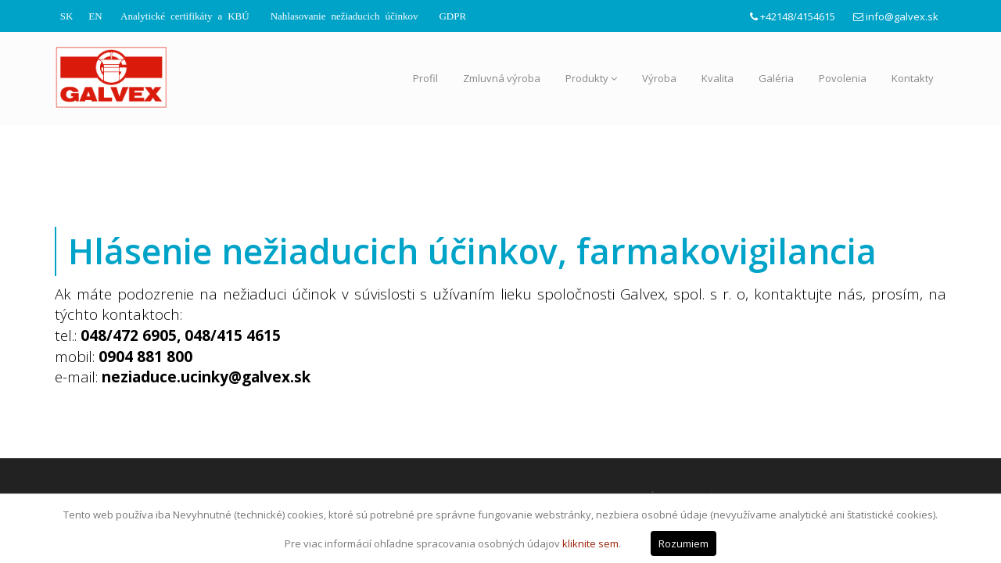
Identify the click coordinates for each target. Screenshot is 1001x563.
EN (95, 15)
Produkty (591, 78)
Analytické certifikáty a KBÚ (184, 15)
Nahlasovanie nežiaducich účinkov (344, 15)
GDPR (452, 15)
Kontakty (913, 78)
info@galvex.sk (902, 16)
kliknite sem (590, 543)
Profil (425, 78)
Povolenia (842, 78)
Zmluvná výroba (501, 78)
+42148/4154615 (797, 16)
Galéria (776, 78)
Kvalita (717, 78)
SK (67, 15)
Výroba (659, 78)
